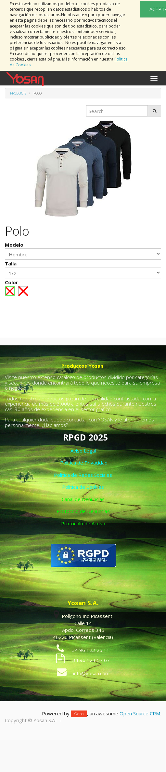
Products (18, 93)
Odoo (78, 713)
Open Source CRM (140, 713)
